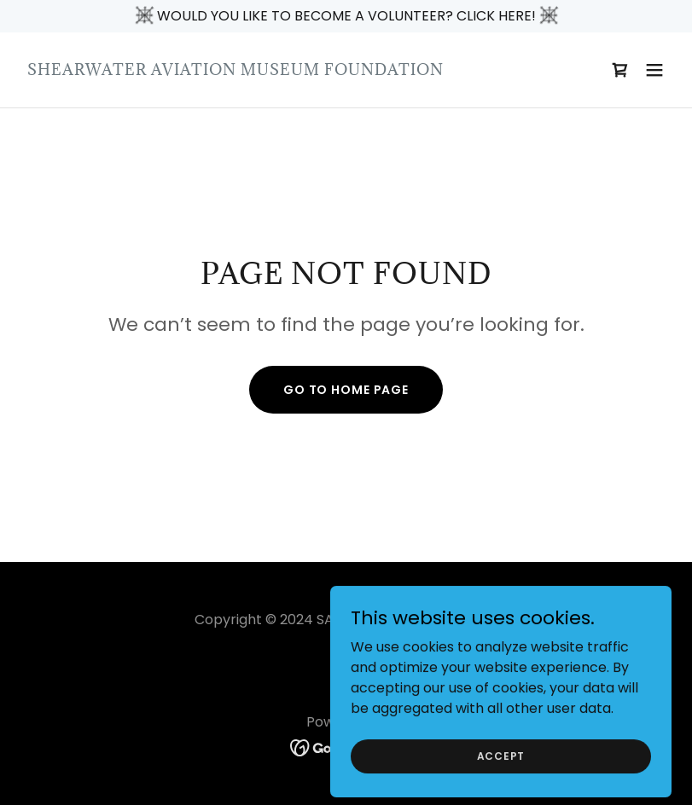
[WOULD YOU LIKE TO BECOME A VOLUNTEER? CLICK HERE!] (346, 16)
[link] (235, 70)
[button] (654, 70)
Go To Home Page (346, 389)
